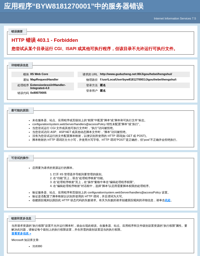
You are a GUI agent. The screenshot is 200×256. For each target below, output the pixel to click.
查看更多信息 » (21, 233)
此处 (168, 200)
